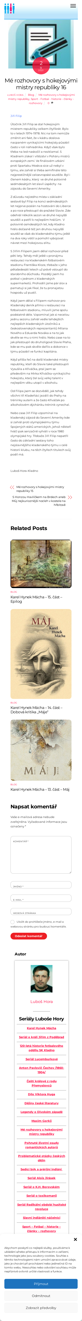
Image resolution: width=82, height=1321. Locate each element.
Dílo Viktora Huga (41, 1094)
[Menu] (73, 6)
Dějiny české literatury (41, 1103)
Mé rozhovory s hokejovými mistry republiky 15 (40, 489)
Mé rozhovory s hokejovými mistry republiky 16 (41, 84)
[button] (75, 1239)
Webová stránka (24, 913)
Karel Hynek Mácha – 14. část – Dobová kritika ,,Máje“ (36, 709)
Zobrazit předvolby (41, 1308)
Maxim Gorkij (41, 1121)
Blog (31, 94)
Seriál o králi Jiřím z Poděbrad (41, 1037)
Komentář (21, 841)
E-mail (18, 899)
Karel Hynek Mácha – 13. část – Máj (40, 789)
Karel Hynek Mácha (41, 1028)
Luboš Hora (15, 95)
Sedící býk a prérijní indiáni (42, 1169)
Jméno (18, 886)
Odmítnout (41, 1296)
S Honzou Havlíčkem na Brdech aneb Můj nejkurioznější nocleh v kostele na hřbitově (39, 500)
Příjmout (41, 1284)
